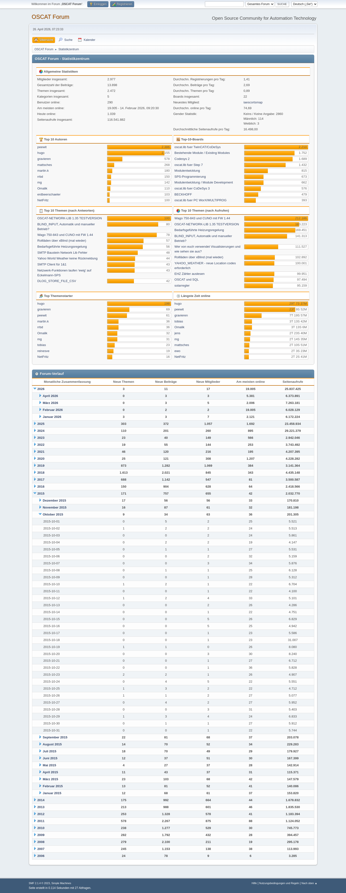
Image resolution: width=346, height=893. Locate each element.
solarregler (182, 285)
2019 (40, 465)
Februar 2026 (53, 410)
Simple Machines (61, 883)
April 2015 (50, 772)
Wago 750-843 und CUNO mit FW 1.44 (65, 235)
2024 (40, 431)
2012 (40, 814)
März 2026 (50, 403)
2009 (40, 835)
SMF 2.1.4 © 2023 (39, 883)
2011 (40, 821)
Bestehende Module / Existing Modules (202, 153)
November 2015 (55, 507)
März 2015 (50, 779)
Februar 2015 (53, 786)
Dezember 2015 (54, 500)
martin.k (43, 170)
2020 (40, 458)
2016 (40, 486)
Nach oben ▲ (309, 883)
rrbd (40, 176)
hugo (40, 153)
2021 (40, 451)
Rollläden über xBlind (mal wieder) (61, 240)
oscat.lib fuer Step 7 (189, 165)
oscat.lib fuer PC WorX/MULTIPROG (201, 200)
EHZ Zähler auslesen (190, 274)
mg (39, 182)
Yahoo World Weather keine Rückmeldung (67, 258)
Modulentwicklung (187, 170)
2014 (40, 800)
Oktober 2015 (53, 514)
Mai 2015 (49, 765)
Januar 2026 (52, 417)
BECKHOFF (183, 194)
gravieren (44, 159)
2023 (40, 438)
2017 (40, 479)
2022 (40, 444)
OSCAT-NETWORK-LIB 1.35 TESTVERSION (69, 218)
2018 (40, 472)
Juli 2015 (49, 751)
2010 (40, 828)
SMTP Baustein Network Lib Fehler (62, 252)
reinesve (43, 351)
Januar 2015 (52, 793)
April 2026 (50, 396)
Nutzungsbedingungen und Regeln (279, 883)
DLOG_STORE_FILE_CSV (56, 281)
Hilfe (254, 883)
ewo (177, 351)
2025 (40, 424)
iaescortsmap (253, 102)
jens (177, 333)
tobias (41, 345)
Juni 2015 (50, 758)
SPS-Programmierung (190, 176)
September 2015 (55, 737)
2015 (40, 493)
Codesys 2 (182, 159)
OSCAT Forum (50, 16)
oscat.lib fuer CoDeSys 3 (192, 188)
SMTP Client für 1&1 (51, 264)
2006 (40, 856)
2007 (40, 849)
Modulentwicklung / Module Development (204, 182)
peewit (42, 147)
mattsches (44, 165)
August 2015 (52, 744)
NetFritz (43, 200)
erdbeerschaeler (48, 194)
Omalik (42, 188)
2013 (40, 807)
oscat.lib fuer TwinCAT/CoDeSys (198, 147)
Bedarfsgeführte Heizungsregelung (62, 246)
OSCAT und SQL (187, 279)
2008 (40, 842)
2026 (40, 389)
